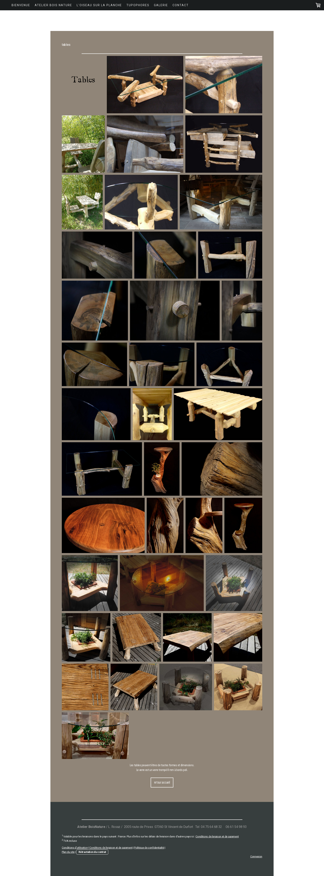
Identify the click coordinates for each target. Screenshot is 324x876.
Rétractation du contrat (92, 852)
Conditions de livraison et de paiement (217, 836)
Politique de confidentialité (149, 847)
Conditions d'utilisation (75, 847)
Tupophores (137, 5)
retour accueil (162, 782)
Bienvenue (21, 5)
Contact (181, 5)
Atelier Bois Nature (53, 5)
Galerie (161, 5)
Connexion (256, 856)
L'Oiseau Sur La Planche (99, 5)
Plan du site (68, 852)
